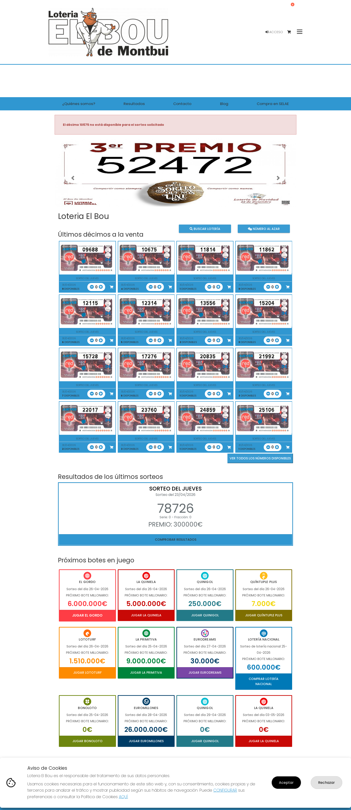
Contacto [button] (182, 103)
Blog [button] (224, 103)
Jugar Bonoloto (87, 741)
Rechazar (326, 782)
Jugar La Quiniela (146, 615)
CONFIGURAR (225, 790)
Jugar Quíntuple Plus (263, 615)
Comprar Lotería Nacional (263, 681)
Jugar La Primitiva (146, 672)
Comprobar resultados (175, 539)
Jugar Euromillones (146, 741)
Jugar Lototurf (87, 672)
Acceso (274, 32)
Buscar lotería (205, 228)
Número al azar (264, 228)
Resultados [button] (134, 103)
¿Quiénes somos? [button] (78, 103)
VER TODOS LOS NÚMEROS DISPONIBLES (260, 458)
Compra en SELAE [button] (273, 103)
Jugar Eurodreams (204, 672)
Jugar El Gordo (87, 615)
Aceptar (286, 782)
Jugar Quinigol (205, 615)
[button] (73, 178)
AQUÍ (123, 796)
